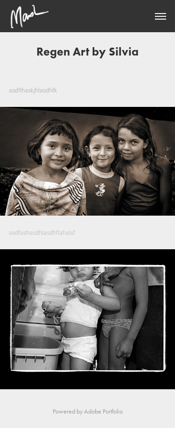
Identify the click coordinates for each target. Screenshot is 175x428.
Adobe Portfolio (103, 411)
